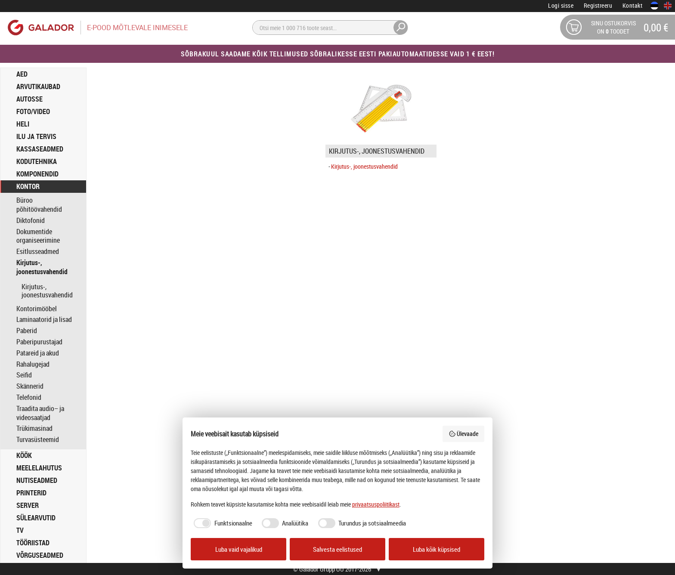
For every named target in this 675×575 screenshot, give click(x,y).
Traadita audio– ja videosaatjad (40, 413)
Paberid (26, 330)
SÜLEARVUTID (36, 517)
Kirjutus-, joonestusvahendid (42, 267)
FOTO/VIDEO (33, 111)
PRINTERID (31, 493)
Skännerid (29, 386)
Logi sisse (560, 5)
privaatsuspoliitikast (375, 504)
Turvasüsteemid (37, 439)
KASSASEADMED (39, 149)
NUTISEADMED (36, 480)
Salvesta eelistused (337, 549)
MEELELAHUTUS (39, 468)
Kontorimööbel (36, 308)
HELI (22, 124)
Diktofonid (30, 220)
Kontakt (632, 5)
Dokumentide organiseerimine (38, 236)
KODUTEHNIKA (36, 161)
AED (22, 74)
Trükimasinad (34, 428)
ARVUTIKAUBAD (38, 86)
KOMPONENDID (37, 174)
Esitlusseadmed (37, 251)
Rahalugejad (33, 364)
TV (20, 530)
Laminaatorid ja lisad (44, 319)
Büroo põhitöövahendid (39, 205)
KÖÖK (24, 455)
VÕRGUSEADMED (39, 555)
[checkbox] (221, 523)
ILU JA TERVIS (36, 136)
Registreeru (598, 5)
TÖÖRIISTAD (33, 542)
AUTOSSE (29, 99)
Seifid (24, 375)
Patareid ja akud (37, 353)
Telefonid (28, 397)
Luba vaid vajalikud (238, 549)
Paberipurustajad (39, 341)
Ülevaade (464, 434)
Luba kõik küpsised (436, 549)
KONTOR (28, 186)
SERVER (27, 505)
